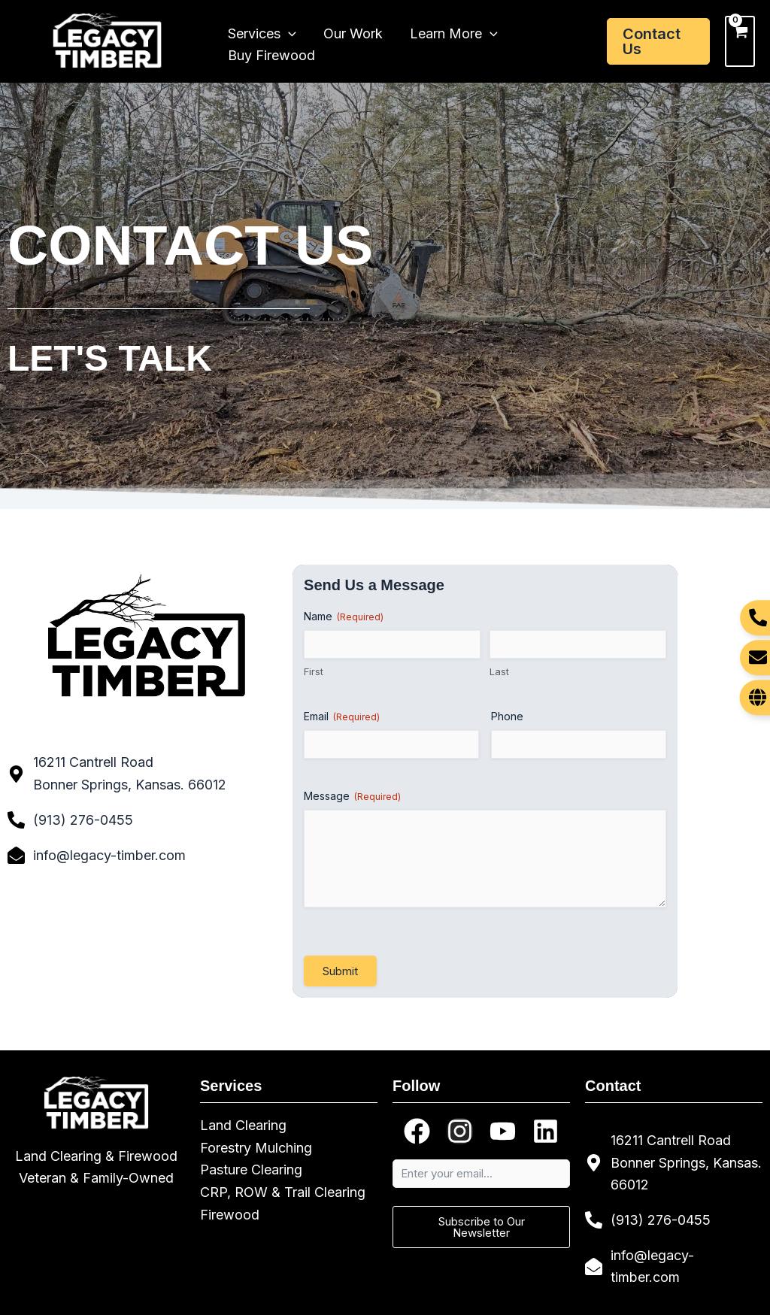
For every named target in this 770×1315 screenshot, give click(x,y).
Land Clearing (243, 1125)
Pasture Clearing (251, 1169)
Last (499, 671)
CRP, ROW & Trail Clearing (282, 1192)
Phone (507, 716)
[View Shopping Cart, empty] (740, 41)
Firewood (229, 1215)
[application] (288, 31)
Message (352, 796)
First (313, 671)
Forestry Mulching (256, 1148)
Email (342, 716)
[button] (658, 41)
